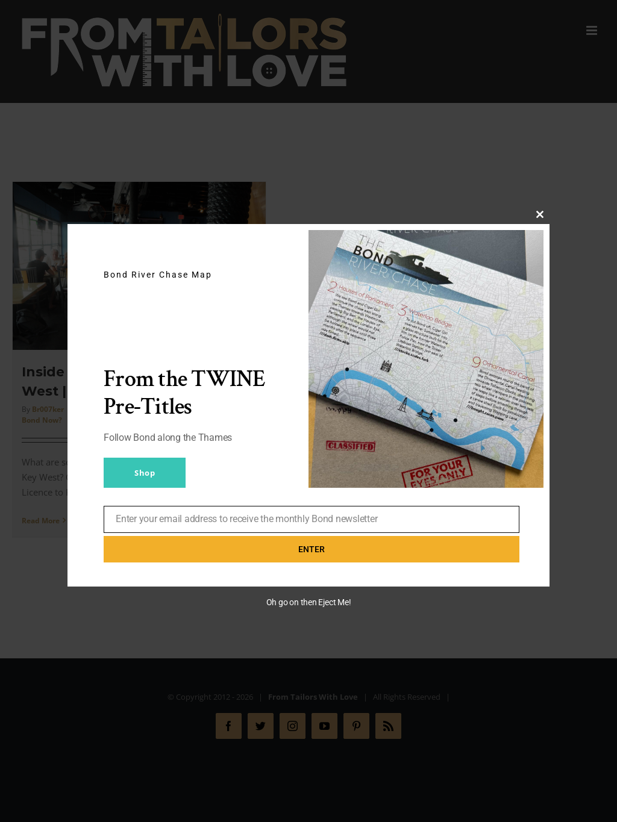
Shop (144, 472)
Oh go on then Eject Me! (308, 602)
